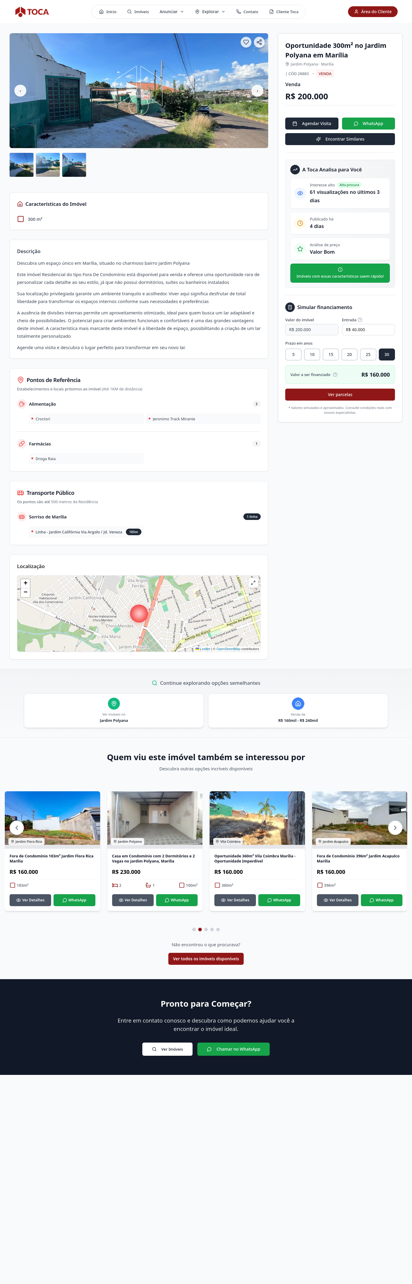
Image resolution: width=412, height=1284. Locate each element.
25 (368, 354)
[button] (139, 614)
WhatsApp (368, 123)
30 (386, 354)
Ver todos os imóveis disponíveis (206, 963)
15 (330, 354)
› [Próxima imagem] (257, 90)
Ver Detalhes (30, 904)
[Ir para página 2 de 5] (200, 934)
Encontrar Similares (340, 139)
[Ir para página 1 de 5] (194, 934)
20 (349, 354)
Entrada (352, 319)
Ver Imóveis (167, 1053)
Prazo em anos (298, 343)
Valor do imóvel (299, 319)
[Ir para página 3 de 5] (206, 934)
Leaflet (203, 649)
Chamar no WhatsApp (233, 1053)
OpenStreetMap (228, 649)
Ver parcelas (340, 394)
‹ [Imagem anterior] (20, 90)
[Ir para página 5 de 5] (218, 934)
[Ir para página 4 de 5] (212, 934)
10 (312, 354)
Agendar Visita (311, 123)
